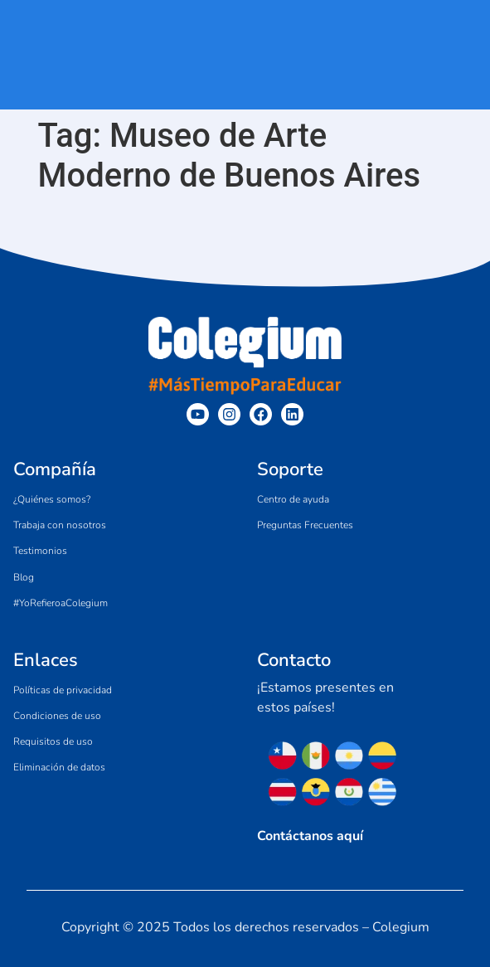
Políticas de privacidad (62, 690)
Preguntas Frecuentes (305, 525)
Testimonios (40, 550)
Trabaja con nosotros (59, 525)
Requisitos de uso (53, 741)
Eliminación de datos (59, 767)
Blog (23, 577)
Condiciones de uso (57, 715)
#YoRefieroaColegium (60, 603)
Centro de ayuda (293, 499)
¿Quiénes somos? (51, 499)
